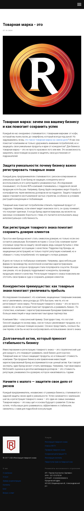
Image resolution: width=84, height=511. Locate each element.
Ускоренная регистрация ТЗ (55, 454)
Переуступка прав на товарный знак (59, 462)
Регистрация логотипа (53, 458)
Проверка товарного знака (55, 450)
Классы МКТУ (50, 446)
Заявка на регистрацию (12, 481)
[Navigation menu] (79, 4)
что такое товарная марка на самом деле (46, 140)
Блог (4, 489)
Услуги (5, 477)
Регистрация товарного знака (56, 442)
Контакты (6, 485)
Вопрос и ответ (8, 493)
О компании (7, 473)
